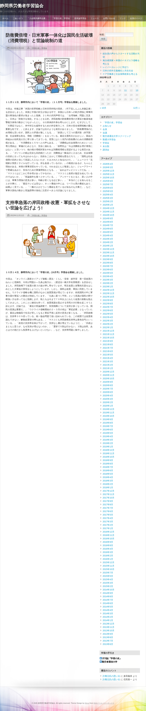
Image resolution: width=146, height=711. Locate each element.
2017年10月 (108, 497)
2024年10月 (108, 215)
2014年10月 (108, 589)
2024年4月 (108, 235)
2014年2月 (108, 617)
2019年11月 (108, 412)
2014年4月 (108, 610)
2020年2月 (108, 402)
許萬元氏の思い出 (111, 676)
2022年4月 (108, 317)
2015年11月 (108, 566)
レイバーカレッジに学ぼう (116, 67)
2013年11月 (108, 627)
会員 (105, 129)
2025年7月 (108, 184)
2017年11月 (108, 494)
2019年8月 (108, 423)
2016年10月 (108, 538)
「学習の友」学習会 (61, 18)
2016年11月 (108, 535)
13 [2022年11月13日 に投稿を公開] (137, 90)
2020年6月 (108, 392)
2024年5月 (108, 232)
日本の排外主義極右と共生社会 (118, 70)
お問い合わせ (109, 18)
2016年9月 (108, 542)
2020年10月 (108, 378)
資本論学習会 (80, 18)
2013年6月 (108, 644)
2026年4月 (108, 164)
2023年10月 (108, 256)
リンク (123, 18)
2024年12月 (108, 208)
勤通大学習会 (109, 139)
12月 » (136, 108)
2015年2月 (108, 586)
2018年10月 (108, 457)
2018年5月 (108, 474)
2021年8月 (108, 344)
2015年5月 (108, 576)
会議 (105, 132)
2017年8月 (108, 504)
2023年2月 (108, 283)
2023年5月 (108, 273)
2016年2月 (108, 555)
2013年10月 (108, 630)
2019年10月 (108, 416)
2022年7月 (108, 307)
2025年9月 (108, 181)
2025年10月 (108, 177)
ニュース (95, 18)
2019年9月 (108, 419)
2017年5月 (108, 514)
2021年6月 (108, 351)
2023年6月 (108, 269)
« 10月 (103, 108)
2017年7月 (108, 508)
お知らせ (107, 126)
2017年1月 (108, 528)
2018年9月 (108, 460)
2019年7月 (108, 426)
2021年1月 (108, 368)
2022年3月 (108, 320)
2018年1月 (108, 487)
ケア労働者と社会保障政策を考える (120, 74)
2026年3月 (108, 167)
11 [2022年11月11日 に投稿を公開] (125, 90)
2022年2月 (108, 324)
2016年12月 (108, 532)
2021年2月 (108, 365)
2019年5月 (108, 433)
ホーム (5, 18)
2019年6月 (108, 429)
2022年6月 (108, 310)
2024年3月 (108, 239)
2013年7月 (108, 640)
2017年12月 (108, 491)
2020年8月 (108, 385)
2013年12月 (108, 623)
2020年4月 (108, 395)
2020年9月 (108, 382)
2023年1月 (108, 286)
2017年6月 (108, 511)
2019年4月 (108, 436)
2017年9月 (108, 501)
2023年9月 (108, 259)
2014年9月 (108, 593)
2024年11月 (108, 211)
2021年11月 (108, 334)
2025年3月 (108, 198)
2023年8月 (108, 262)
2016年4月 (108, 549)
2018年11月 (108, 453)
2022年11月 (108, 293)
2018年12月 (108, 450)
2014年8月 (108, 596)
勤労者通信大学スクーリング (117, 136)
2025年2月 (108, 201)
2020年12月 (108, 371)
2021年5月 (108, 354)
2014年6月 (108, 603)
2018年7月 (108, 467)
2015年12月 (108, 562)
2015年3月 (108, 583)
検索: (102, 34)
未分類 (106, 146)
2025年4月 (108, 194)
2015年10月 (108, 569)
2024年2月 (108, 242)
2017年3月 (108, 521)
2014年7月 (108, 600)
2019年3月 (108, 440)
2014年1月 (108, 620)
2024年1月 (108, 245)
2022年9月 (108, 300)
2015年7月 (108, 572)
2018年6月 (108, 470)
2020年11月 (108, 375)
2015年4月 (108, 579)
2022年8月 (108, 303)
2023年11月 (108, 252)
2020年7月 (108, 388)
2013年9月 (108, 634)
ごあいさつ (18, 18)
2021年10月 (108, 337)
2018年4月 (108, 477)
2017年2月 (108, 525)
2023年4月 (108, 276)
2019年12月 (108, 409)
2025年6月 (108, 188)
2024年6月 (108, 228)
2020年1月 (108, 405)
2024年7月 (108, 225)
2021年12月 (108, 331)
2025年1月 (108, 205)
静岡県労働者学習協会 (21, 5)
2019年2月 (108, 443)
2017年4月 (108, 518)
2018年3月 (108, 480)
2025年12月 (108, 171)
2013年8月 (108, 637)
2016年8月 (108, 545)
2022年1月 (108, 327)
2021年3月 (108, 361)
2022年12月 (108, 290)
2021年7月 (108, 348)
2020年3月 (108, 399)
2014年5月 (108, 606)
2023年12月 (108, 249)
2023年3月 (108, 279)
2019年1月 (108, 446)
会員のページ (136, 18)
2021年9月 (108, 341)
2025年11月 (108, 174)
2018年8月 (108, 463)
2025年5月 (108, 191)
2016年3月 (108, 552)
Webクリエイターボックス (104, 703)
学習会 (106, 143)
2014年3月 (108, 613)
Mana (87, 703)
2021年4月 (108, 358)
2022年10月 (108, 297)
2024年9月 (108, 218)
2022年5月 (108, 314)
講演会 (106, 149)
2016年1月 (108, 559)
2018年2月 (108, 484)
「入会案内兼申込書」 (37, 18)
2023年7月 (108, 266)
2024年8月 (108, 222)
